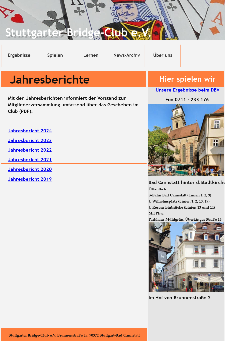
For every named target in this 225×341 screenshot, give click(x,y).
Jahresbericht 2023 (30, 140)
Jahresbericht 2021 (30, 160)
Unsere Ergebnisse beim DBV (187, 90)
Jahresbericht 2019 (30, 179)
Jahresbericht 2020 (30, 169)
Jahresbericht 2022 (30, 150)
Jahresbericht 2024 (30, 131)
